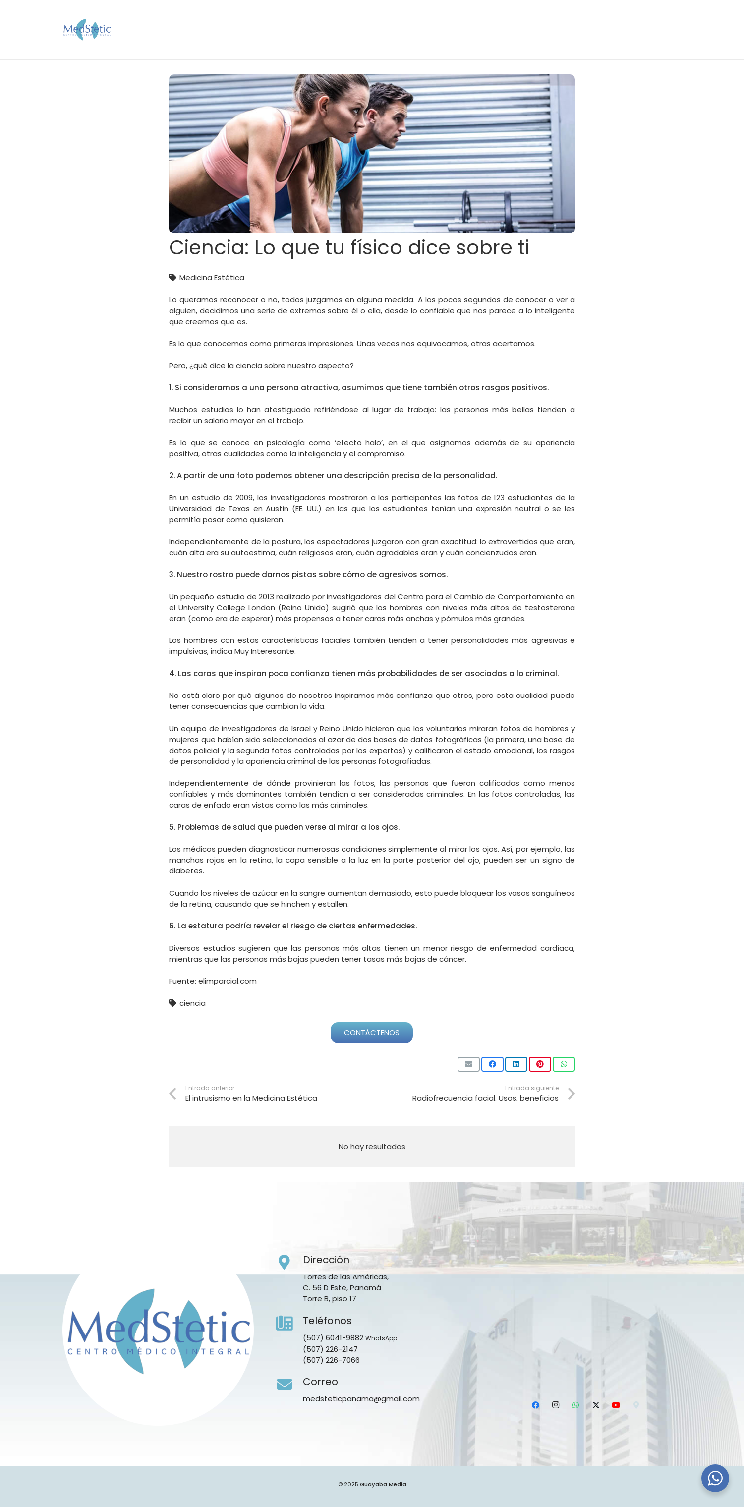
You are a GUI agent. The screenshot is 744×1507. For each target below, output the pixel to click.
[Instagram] (594, 42)
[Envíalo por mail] (469, 1064)
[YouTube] (653, 42)
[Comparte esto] (492, 1064)
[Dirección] (289, 1263)
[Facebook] (575, 42)
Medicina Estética (211, 277)
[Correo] (289, 1384)
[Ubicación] (673, 42)
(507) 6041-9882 (333, 1338)
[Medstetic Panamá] (122, 29)
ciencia (192, 1003)
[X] (633, 42)
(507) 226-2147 (330, 1349)
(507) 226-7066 (331, 1360)
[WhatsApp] (614, 42)
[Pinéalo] (540, 1064)
